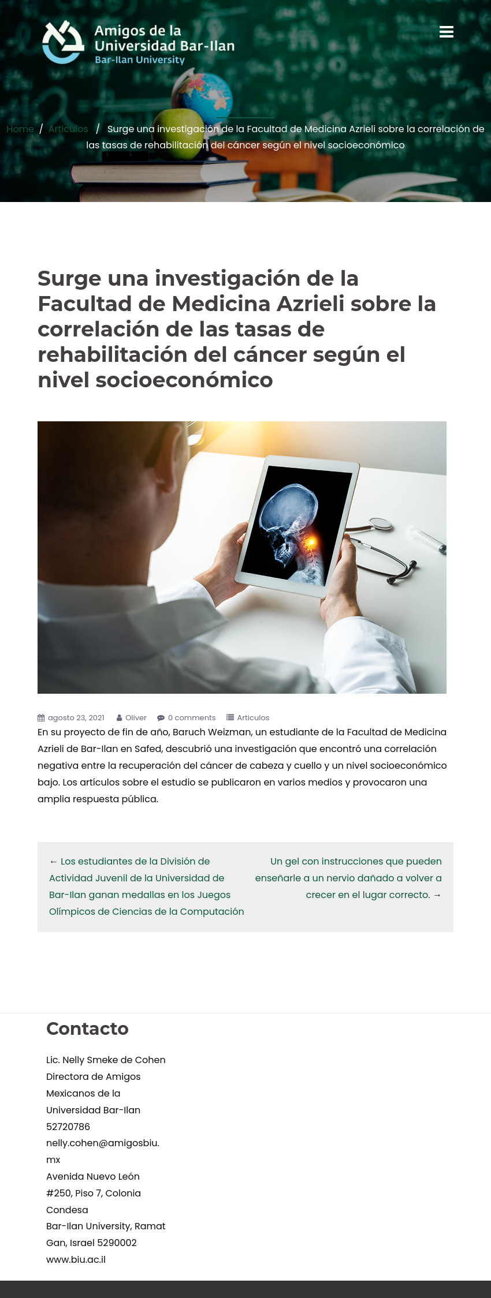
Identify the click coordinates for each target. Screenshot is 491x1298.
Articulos (68, 129)
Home (20, 129)
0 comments (192, 717)
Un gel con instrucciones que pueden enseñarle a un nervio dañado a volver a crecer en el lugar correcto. (348, 878)
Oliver (136, 717)
